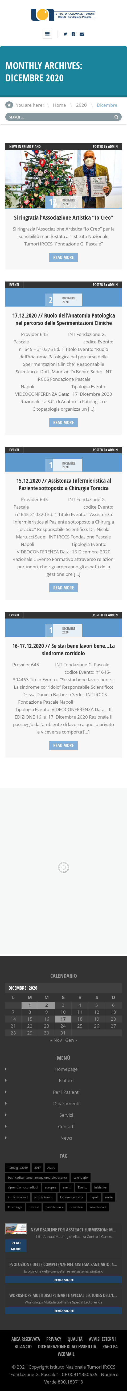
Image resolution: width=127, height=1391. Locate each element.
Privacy (53, 1339)
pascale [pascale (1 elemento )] (34, 1207)
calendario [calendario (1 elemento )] (80, 1177)
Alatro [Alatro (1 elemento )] (51, 1168)
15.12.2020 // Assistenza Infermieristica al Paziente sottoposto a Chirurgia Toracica (63, 484)
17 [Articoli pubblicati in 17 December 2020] (63, 1019)
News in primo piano (25, 146)
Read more (63, 257)
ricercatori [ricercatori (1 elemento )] (76, 1207)
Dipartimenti (66, 1103)
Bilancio (23, 1347)
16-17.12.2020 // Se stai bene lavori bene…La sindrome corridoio (63, 649)
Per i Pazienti (66, 1092)
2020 (81, 105)
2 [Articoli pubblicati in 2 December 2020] (46, 1005)
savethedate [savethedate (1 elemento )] (98, 1207)
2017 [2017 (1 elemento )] (37, 1168)
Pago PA (110, 1347)
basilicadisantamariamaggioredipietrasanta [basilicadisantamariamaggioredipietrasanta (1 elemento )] (37, 1177)
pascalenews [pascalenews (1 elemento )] (54, 1207)
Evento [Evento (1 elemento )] (83, 1187)
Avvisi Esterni (102, 1339)
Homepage (66, 1069)
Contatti (66, 1126)
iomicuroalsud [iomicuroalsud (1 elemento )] (18, 1197)
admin (113, 146)
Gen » (71, 1040)
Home (59, 105)
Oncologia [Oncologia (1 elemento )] (15, 1207)
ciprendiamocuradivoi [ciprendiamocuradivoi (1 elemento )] (23, 1187)
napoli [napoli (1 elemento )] (94, 1197)
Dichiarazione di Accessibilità (67, 1347)
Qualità (75, 1339)
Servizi (66, 1115)
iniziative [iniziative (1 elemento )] (100, 1187)
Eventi (14, 284)
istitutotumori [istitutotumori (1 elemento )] (44, 1197)
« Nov (56, 1040)
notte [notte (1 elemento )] (109, 1197)
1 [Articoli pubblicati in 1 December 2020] (29, 1005)
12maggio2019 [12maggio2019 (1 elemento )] (18, 1168)
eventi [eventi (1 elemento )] (67, 1187)
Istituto (66, 1080)
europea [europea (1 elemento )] (50, 1187)
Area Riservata (25, 1339)
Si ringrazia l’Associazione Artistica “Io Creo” (63, 217)
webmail (66, 1354)
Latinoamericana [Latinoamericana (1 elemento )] (71, 1197)
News (66, 1138)
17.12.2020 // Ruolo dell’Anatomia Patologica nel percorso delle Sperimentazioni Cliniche (63, 319)
